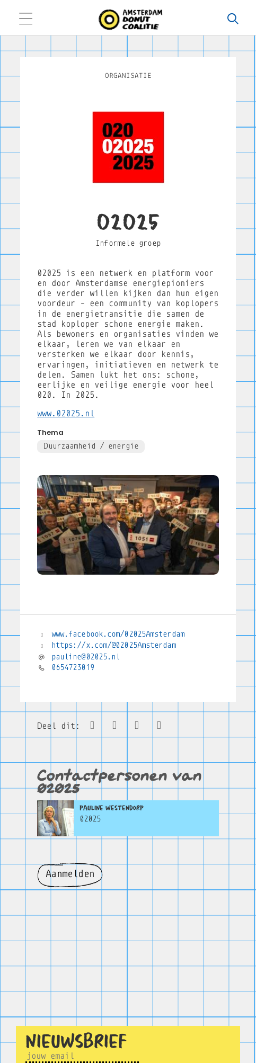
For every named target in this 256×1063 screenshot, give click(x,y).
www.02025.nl (65, 413)
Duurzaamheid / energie (90, 446)
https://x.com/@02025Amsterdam (113, 645)
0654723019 (72, 667)
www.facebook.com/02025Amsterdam (117, 634)
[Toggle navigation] (25, 20)
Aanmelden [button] (70, 874)
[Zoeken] (233, 20)
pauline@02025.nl (85, 657)
